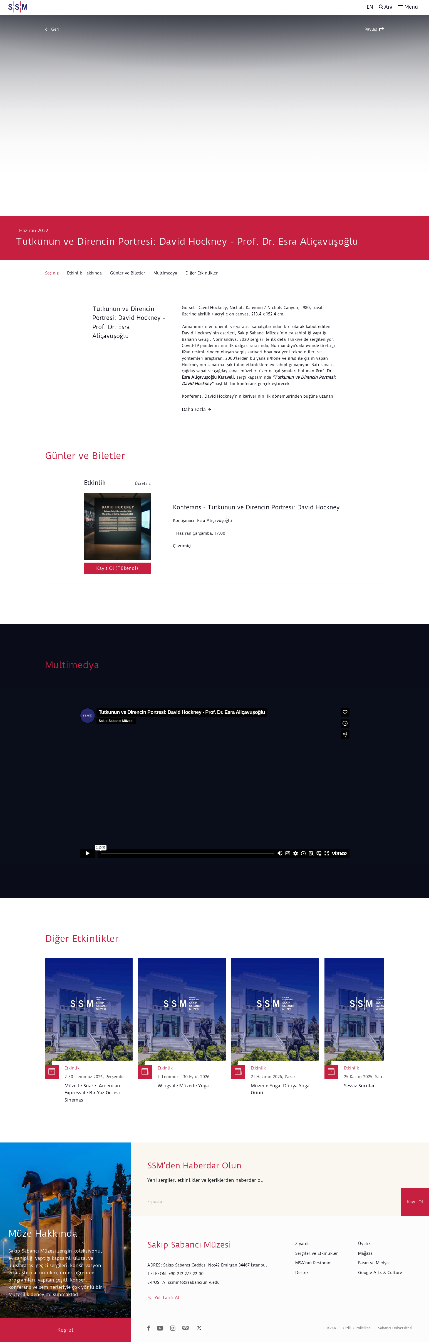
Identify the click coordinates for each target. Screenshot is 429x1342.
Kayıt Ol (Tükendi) (117, 568)
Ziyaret (302, 1243)
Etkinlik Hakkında (84, 273)
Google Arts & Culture (380, 1272)
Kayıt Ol (415, 1201)
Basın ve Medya (373, 1262)
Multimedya (165, 273)
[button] (408, 7)
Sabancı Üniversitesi (395, 1328)
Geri (52, 29)
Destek (302, 1272)
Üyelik (364, 1243)
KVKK (331, 1328)
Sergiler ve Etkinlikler (316, 1253)
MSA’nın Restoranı (313, 1262)
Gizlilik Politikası (357, 1328)
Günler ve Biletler (127, 273)
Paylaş (374, 29)
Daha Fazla (197, 409)
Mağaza (365, 1253)
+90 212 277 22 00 (186, 1273)
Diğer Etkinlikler (201, 273)
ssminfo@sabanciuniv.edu (194, 1282)
